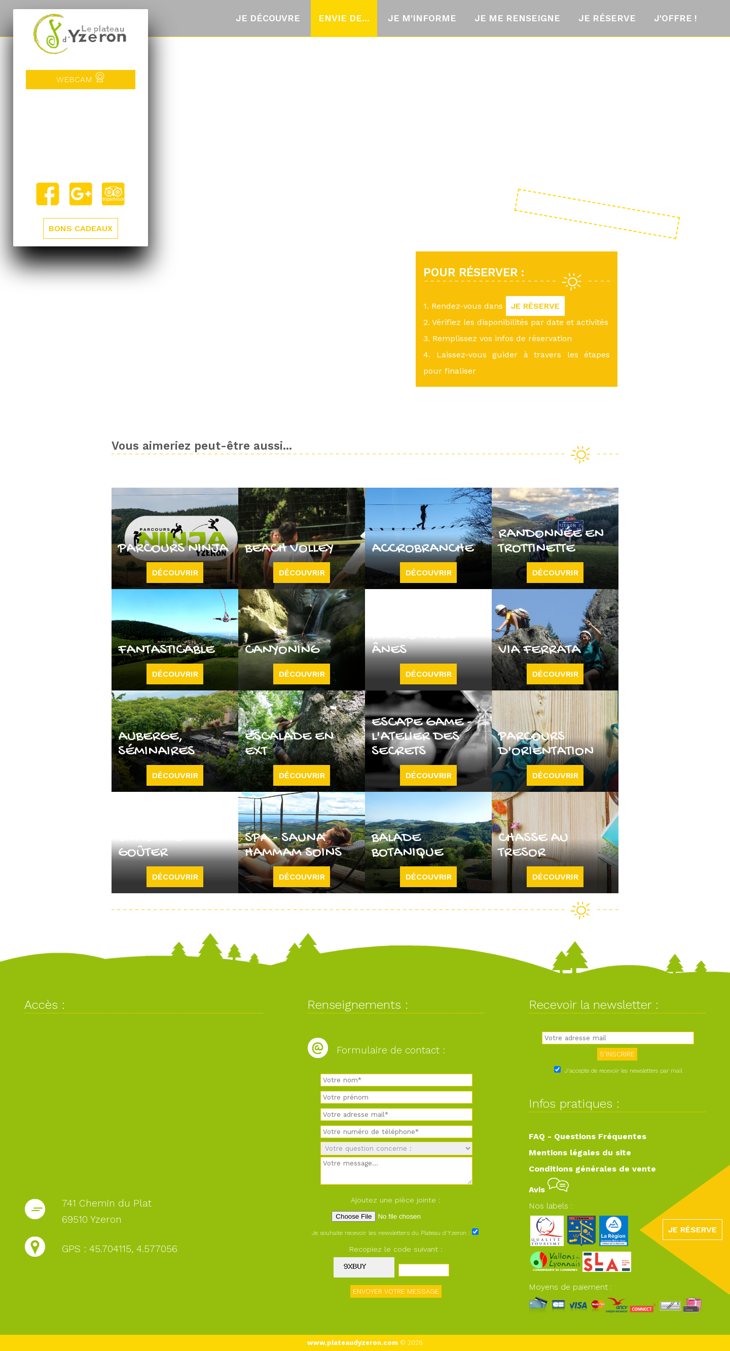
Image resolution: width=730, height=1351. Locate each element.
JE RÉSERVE (535, 306)
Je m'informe (422, 18)
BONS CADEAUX (81, 228)
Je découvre (268, 18)
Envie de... (344, 18)
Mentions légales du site (580, 1152)
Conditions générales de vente (592, 1169)
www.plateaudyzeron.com (352, 1342)
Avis (549, 1189)
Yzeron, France (80, 135)
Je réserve (607, 18)
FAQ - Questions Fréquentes (587, 1136)
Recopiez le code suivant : (396, 1249)
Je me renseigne (517, 18)
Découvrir (175, 572)
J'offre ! (675, 18)
